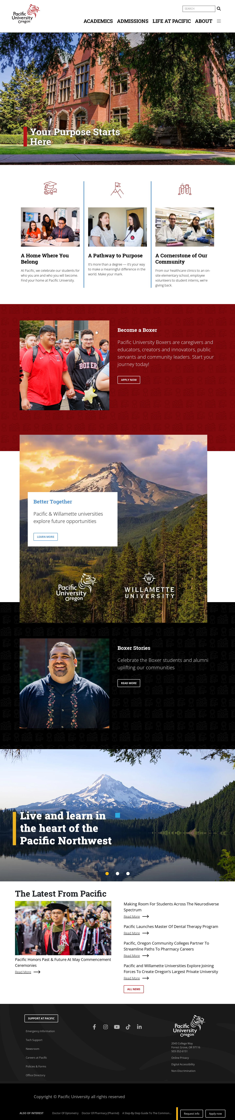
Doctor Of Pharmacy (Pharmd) (100, 1113)
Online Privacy (180, 1058)
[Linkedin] (140, 1027)
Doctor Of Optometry (65, 1113)
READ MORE (129, 683)
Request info (191, 1113)
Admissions (132, 21)
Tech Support (34, 1040)
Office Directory (35, 1075)
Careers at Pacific (36, 1057)
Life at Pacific (172, 21)
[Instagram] (106, 1027)
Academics (98, 21)
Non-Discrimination (183, 1071)
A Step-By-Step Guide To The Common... (146, 1113)
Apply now (215, 1113)
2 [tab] (117, 874)
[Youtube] (117, 1027)
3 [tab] (128, 874)
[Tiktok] (129, 1027)
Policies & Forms (36, 1066)
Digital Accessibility (183, 1064)
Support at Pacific (41, 1018)
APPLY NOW (129, 380)
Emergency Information (40, 1031)
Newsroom (32, 1049)
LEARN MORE (45, 537)
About (203, 21)
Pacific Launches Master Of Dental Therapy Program (171, 926)
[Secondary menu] (218, 21)
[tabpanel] (117, 815)
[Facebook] (95, 1027)
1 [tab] (107, 874)
